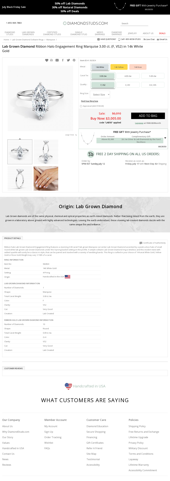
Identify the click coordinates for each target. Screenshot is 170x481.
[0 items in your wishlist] (159, 23)
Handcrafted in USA (85, 360)
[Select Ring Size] (100, 91)
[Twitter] (130, 463)
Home (6, 39)
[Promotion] (14, 7)
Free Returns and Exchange (144, 406)
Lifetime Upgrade (138, 411)
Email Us (162, 39)
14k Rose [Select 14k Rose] (138, 64)
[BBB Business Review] (62, 474)
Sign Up (48, 406)
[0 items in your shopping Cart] (166, 23)
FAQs (47, 422)
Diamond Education (97, 400)
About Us (7, 400)
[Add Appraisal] (81, 98)
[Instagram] (122, 463)
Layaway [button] (139, 115)
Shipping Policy (137, 400)
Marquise (50, 39)
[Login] (152, 23)
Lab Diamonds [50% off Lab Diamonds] (70, 3)
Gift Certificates (95, 417)
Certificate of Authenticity (153, 239)
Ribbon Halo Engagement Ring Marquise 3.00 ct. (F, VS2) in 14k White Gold (67, 48)
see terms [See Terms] (162, 138)
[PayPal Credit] (108, 474)
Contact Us (8, 428)
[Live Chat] (26, 23)
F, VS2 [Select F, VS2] (103, 82)
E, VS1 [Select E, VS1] (127, 82)
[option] (19, 148)
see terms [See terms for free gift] (149, 9)
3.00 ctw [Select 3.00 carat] (103, 73)
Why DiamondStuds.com (15, 406)
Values (6, 417)
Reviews (6, 439)
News (5, 433)
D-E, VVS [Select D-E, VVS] (152, 82)
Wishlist (48, 417)
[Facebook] (137, 463)
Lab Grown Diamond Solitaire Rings (28, 39)
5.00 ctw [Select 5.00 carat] (152, 73)
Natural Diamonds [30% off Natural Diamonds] (69, 7)
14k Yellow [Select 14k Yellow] (118, 64)
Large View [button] (71, 132)
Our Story (7, 411)
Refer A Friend (94, 422)
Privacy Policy (136, 417)
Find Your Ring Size (121, 90)
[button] (46, 57)
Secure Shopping (96, 406)
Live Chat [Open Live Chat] (149, 39)
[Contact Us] (33, 23)
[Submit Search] (146, 23)
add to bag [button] (148, 108)
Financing (91, 411)
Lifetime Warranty (139, 439)
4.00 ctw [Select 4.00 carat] (127, 73)
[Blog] (151, 463)
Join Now (99, 463)
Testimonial (93, 433)
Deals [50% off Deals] (70, 11)
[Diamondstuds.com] (85, 23)
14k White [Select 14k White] (100, 64)
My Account (50, 400)
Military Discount (138, 422)
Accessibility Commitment (143, 444)
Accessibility (93, 439)
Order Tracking (52, 411)
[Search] (134, 23)
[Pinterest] (143, 463)
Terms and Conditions (141, 428)
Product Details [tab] (12, 235)
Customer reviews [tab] (13, 342)
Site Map (91, 428)
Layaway (133, 433)
